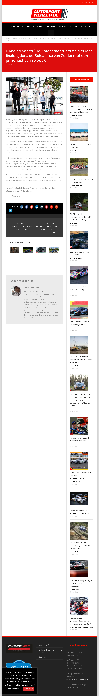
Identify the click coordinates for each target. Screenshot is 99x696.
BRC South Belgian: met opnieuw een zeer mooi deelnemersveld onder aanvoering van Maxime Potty (80, 400)
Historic (62, 26)
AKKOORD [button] (29, 689)
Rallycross (50, 26)
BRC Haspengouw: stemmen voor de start (14, 257)
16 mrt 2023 (74, 118)
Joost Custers (31, 287)
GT (77, 293)
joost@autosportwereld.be (77, 679)
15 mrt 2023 (74, 153)
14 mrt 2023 (74, 368)
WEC (78, 589)
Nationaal (80, 479)
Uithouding (75, 482)
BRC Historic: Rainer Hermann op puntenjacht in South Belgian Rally (81, 217)
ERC (84, 444)
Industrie (79, 26)
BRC (71, 223)
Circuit (20, 26)
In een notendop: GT (78, 511)
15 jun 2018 (10, 64)
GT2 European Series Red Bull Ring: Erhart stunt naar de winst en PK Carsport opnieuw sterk (27, 262)
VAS (70, 26)
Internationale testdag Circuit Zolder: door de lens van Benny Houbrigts (81, 109)
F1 (8, 26)
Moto (87, 26)
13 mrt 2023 (74, 592)
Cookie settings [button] (13, 689)
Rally (39, 26)
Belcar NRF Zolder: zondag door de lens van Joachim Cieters (40, 259)
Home (8, 38)
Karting (79, 185)
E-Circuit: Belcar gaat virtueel (53, 256)
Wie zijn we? (44, 645)
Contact (42, 657)
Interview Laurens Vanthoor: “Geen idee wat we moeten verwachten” (80, 621)
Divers (79, 115)
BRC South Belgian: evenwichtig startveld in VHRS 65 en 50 (80, 545)
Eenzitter (80, 328)
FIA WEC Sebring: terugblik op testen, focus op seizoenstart (81, 583)
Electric (30, 26)
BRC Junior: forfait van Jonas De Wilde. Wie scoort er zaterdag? (81, 360)
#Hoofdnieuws (76, 409)
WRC (13, 26)
